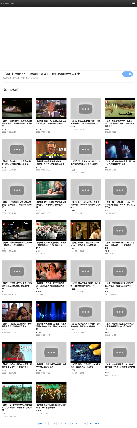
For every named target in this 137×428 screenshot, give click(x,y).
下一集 (128, 73)
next (97, 423)
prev (40, 423)
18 (85, 423)
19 (90, 423)
